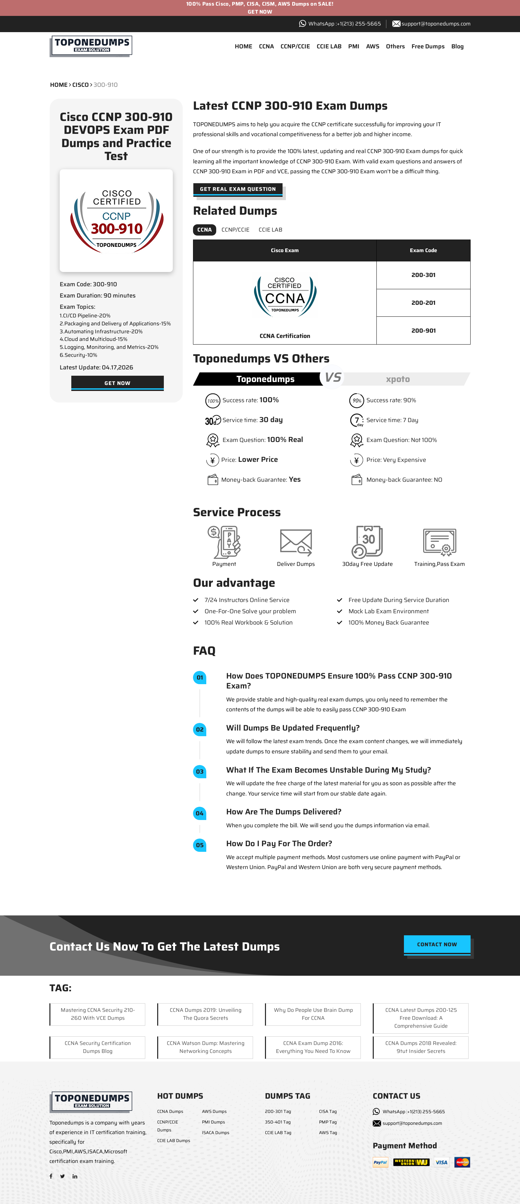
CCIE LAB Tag (278, 1132)
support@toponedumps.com (436, 24)
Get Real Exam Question (238, 189)
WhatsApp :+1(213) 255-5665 (414, 1111)
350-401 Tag (278, 1122)
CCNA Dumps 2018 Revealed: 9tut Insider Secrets (421, 1047)
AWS (372, 46)
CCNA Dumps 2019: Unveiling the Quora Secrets (205, 1014)
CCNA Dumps (170, 1111)
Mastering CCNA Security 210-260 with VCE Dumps (98, 1014)
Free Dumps (428, 46)
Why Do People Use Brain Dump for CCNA (313, 1014)
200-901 (424, 330)
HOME (243, 46)
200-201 (423, 302)
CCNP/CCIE (295, 46)
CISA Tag (328, 1111)
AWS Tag (328, 1132)
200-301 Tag (278, 1111)
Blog (457, 46)
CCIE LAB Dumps (173, 1140)
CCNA (266, 46)
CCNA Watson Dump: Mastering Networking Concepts (205, 1047)
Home (59, 84)
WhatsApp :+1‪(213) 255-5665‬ (344, 24)
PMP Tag (328, 1122)
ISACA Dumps (215, 1132)
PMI (353, 46)
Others (395, 46)
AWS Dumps (214, 1111)
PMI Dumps (213, 1122)
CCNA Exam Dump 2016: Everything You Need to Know (313, 1047)
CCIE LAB (329, 46)
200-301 (423, 275)
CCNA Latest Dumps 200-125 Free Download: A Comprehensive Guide (421, 1018)
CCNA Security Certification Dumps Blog (98, 1047)
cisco (80, 84)
